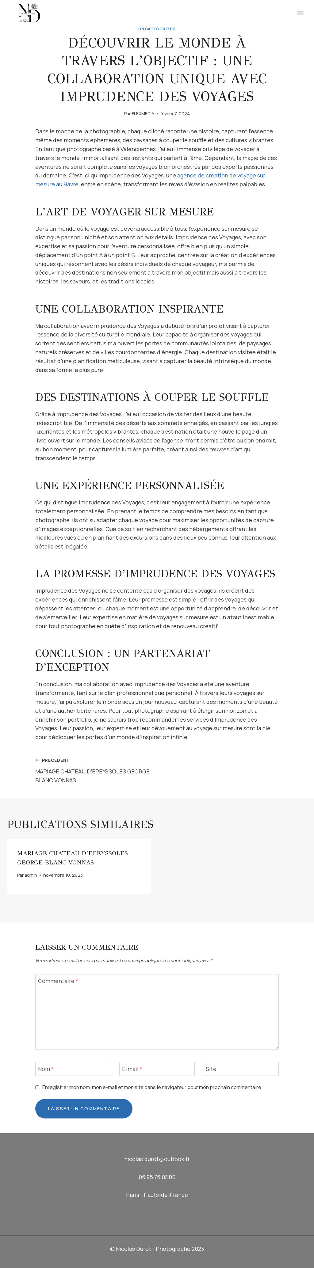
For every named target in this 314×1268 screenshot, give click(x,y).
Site (211, 1068)
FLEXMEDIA (143, 113)
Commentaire (58, 981)
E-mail (132, 1068)
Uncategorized (156, 29)
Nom (46, 1068)
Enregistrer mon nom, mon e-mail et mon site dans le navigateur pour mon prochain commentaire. (152, 1087)
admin (31, 875)
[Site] (241, 1069)
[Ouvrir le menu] (300, 12)
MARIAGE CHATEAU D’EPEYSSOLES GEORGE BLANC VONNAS (93, 769)
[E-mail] (157, 1069)
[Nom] (73, 1069)
